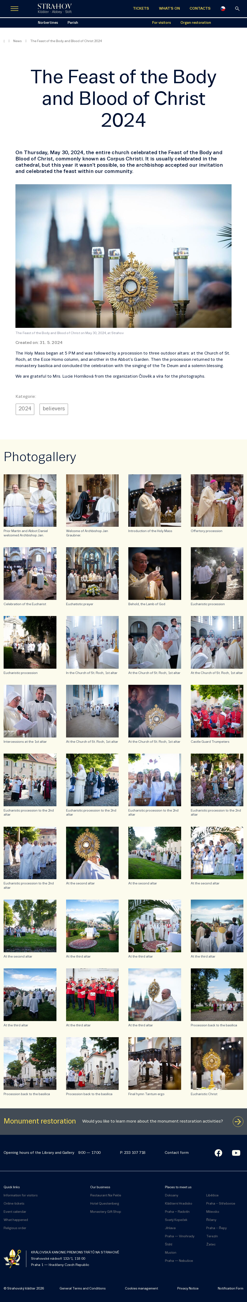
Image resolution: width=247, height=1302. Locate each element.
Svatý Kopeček (176, 1220)
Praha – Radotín (177, 1211)
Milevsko (212, 1211)
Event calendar (15, 1211)
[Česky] (223, 9)
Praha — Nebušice (179, 1261)
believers (54, 409)
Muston (170, 1252)
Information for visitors (21, 1195)
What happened (16, 1220)
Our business (100, 1187)
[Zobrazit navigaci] (14, 8)
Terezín (212, 1236)
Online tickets (14, 1203)
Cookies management (141, 1288)
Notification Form (230, 1288)
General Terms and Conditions (83, 1288)
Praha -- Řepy (216, 1228)
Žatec (210, 1244)
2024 (25, 409)
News (17, 41)
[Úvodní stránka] (55, 9)
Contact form (177, 1153)
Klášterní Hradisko (178, 1203)
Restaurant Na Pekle (105, 1195)
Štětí (168, 1244)
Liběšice (212, 1195)
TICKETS (141, 8)
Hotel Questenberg (104, 1203)
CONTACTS (200, 8)
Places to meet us (178, 1187)
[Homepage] (4, 41)
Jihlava (170, 1228)
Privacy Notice (188, 1288)
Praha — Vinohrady (179, 1236)
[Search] (237, 8)
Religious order (15, 1228)
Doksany (171, 1195)
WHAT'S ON (169, 8)
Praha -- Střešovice (220, 1203)
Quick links (12, 1187)
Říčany (211, 1220)
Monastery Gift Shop (105, 1211)
